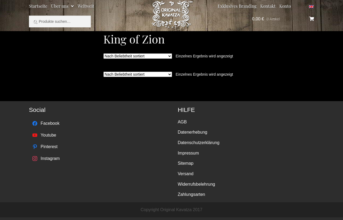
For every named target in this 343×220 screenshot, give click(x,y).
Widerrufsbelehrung (196, 184)
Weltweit (85, 6)
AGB (182, 122)
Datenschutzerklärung (198, 142)
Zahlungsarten (191, 194)
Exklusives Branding (237, 6)
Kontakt (268, 6)
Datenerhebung (192, 132)
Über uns (60, 6)
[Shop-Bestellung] (137, 56)
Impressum (188, 153)
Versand (185, 173)
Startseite (38, 6)
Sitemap (185, 163)
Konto (285, 6)
